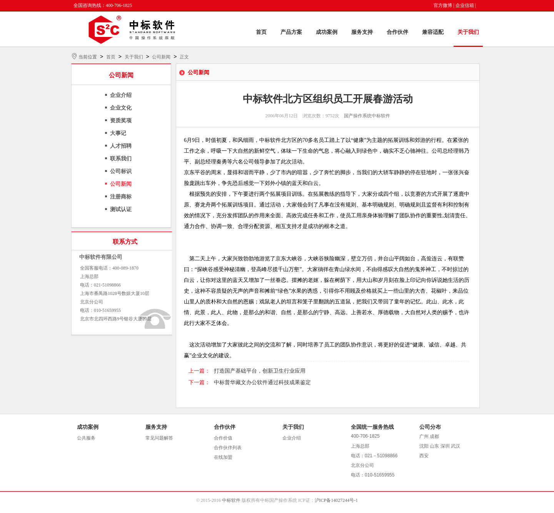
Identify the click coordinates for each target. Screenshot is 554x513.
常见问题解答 (159, 438)
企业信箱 (465, 5)
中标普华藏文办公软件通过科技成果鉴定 (262, 382)
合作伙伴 (397, 32)
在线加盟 (223, 457)
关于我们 (468, 32)
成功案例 (326, 32)
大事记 (118, 133)
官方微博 (443, 5)
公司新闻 (161, 57)
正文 (184, 57)
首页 (261, 32)
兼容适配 (433, 32)
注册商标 (121, 197)
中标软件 (231, 500)
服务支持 (362, 32)
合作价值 (223, 438)
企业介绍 (121, 95)
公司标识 (121, 171)
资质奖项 (121, 120)
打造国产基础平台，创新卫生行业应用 (259, 371)
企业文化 (121, 108)
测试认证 (121, 209)
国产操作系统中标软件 (367, 115)
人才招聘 (121, 146)
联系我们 (121, 159)
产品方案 (291, 32)
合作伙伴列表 (228, 447)
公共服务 (86, 438)
